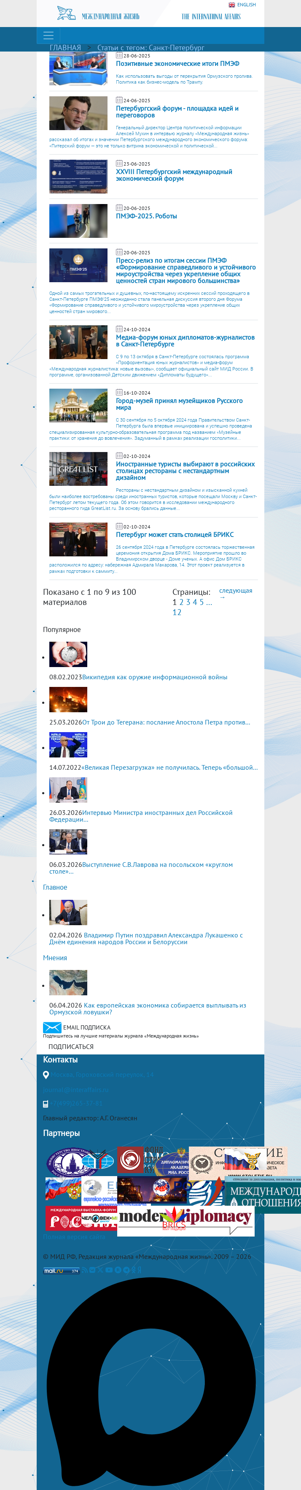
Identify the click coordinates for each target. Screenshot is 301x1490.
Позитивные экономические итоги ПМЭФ (177, 63)
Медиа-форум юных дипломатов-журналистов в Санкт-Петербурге (185, 340)
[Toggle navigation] (48, 35)
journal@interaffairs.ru (76, 1089)
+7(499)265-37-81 (76, 1103)
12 (177, 612)
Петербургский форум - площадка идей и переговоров (177, 111)
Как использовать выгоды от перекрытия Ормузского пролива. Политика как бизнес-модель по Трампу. (184, 79)
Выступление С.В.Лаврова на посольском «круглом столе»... (141, 867)
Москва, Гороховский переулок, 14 (102, 1074)
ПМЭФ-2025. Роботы (146, 216)
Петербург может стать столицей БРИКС (175, 534)
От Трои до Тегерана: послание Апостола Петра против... (166, 722)
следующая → (236, 593)
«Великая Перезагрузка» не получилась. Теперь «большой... (169, 767)
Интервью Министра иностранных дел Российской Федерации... (141, 815)
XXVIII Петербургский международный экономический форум (174, 175)
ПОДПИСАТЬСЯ (71, 1046)
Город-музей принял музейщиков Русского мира (179, 403)
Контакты (60, 1059)
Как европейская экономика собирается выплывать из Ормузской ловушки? (147, 1008)
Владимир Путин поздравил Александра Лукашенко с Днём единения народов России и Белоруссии (146, 938)
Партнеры (61, 1133)
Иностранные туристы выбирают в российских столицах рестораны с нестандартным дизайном (185, 471)
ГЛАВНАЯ (65, 47)
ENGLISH (242, 4)
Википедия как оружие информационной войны (155, 677)
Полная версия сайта (74, 1236)
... (208, 602)
